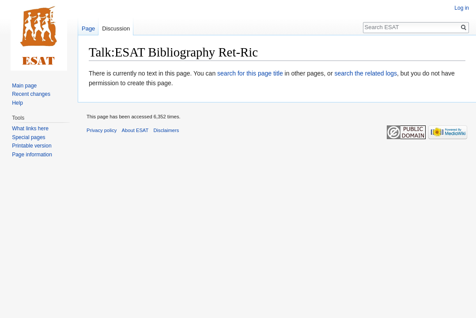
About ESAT (135, 130)
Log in (461, 8)
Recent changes (31, 94)
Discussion (116, 28)
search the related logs (365, 73)
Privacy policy (102, 130)
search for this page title (250, 73)
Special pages (28, 137)
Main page (24, 86)
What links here (30, 128)
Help (17, 103)
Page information (32, 154)
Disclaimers (166, 130)
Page (88, 28)
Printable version (31, 146)
